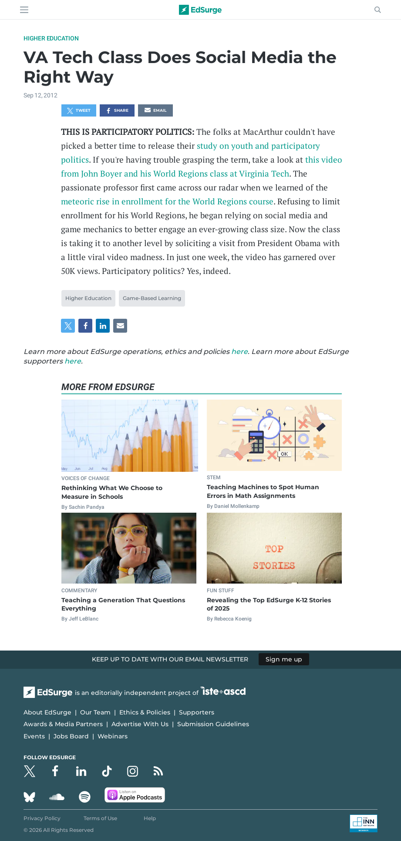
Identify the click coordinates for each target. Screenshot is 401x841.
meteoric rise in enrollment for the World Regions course (167, 201)
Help (150, 818)
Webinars (113, 736)
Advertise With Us (139, 724)
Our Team (95, 712)
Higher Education (51, 38)
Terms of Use (100, 818)
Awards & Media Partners (63, 724)
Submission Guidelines (213, 724)
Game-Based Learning (152, 298)
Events (34, 736)
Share (116, 111)
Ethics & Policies (144, 712)
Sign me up (284, 659)
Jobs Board (71, 736)
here (239, 351)
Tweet (79, 111)
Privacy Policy (42, 818)
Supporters (196, 712)
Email (155, 111)
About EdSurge (47, 712)
